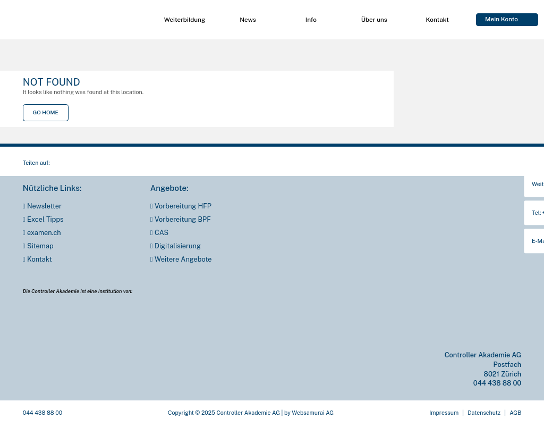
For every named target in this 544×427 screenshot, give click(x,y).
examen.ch (44, 233)
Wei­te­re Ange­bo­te (183, 259)
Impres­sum (443, 412)
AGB (515, 412)
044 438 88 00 (497, 383)
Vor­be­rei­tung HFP (183, 206)
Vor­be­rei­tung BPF (183, 219)
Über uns (374, 19)
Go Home (45, 112)
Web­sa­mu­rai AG (313, 412)
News (248, 19)
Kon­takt (437, 19)
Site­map (40, 246)
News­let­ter (44, 206)
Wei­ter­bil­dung (185, 19)
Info (311, 19)
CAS (161, 233)
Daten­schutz (484, 412)
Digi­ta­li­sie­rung (178, 246)
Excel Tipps (45, 219)
